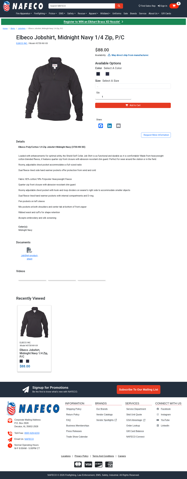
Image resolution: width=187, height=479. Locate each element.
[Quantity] (113, 96)
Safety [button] (70, 13)
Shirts (13, 28)
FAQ (68, 420)
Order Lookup (133, 425)
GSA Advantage (136, 420)
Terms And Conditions (103, 456)
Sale (126, 13)
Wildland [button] (104, 13)
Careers (122, 456)
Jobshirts (21, 28)
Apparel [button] (92, 13)
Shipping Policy (73, 409)
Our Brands (102, 409)
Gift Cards (166, 13)
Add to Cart (132, 105)
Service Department (136, 409)
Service (142, 13)
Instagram (166, 414)
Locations (66, 456)
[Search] (119, 6)
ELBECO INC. (21, 43)
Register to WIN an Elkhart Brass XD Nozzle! (93, 21)
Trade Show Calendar (77, 437)
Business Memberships (77, 425)
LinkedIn (165, 425)
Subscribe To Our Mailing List (138, 389)
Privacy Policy (82, 456)
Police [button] (52, 13)
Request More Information (156, 135)
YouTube (165, 420)
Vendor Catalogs (104, 414)
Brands (133, 13)
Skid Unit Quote (134, 414)
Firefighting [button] (39, 13)
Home (5, 28)
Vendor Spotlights (106, 420)
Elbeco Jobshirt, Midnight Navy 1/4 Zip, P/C (34, 353)
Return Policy (72, 414)
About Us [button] (153, 13)
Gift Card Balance (135, 431)
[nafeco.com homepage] (23, 5)
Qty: (98, 92)
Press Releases (74, 431)
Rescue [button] (81, 13)
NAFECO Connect (135, 437)
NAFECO (29, 439)
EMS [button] (61, 13)
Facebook (166, 409)
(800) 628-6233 (31, 433)
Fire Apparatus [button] (23, 13)
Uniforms (116, 13)
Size (98, 80)
